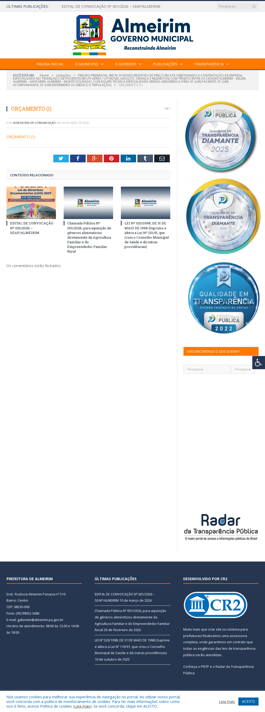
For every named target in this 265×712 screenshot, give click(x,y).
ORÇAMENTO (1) (20, 136)
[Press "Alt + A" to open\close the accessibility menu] (258, 362)
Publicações (165, 64)
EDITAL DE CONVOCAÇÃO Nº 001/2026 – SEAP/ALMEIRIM (111, 6)
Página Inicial (50, 64)
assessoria (238, 635)
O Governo (125, 64)
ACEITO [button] (248, 701)
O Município (86, 64)
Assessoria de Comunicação (34, 123)
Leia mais (82, 706)
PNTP (205, 666)
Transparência (209, 64)
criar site (215, 629)
